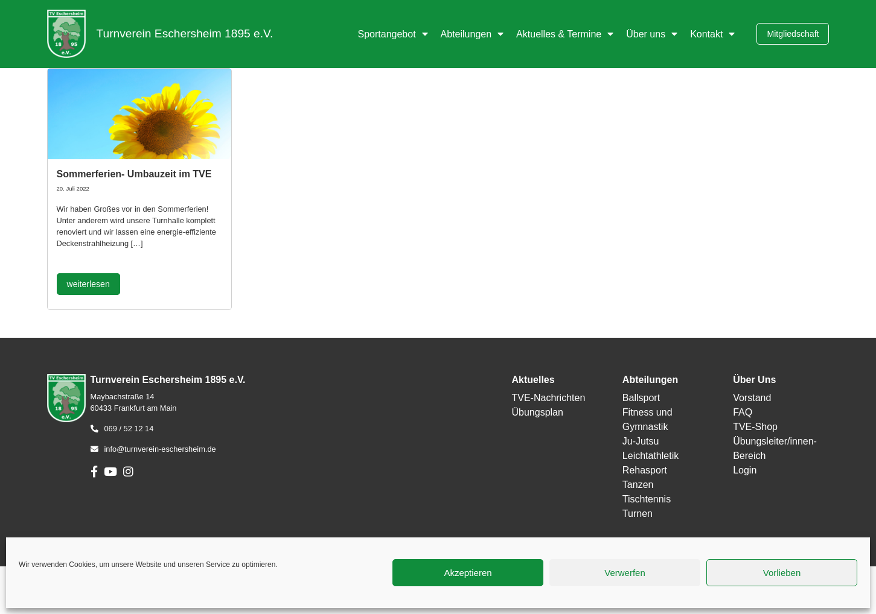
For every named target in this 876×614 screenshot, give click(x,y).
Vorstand (752, 398)
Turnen (637, 513)
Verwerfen (624, 573)
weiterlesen (88, 284)
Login (744, 470)
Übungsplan (537, 412)
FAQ (742, 412)
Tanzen (638, 484)
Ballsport (641, 398)
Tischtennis (646, 499)
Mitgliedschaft (793, 34)
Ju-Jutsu (640, 441)
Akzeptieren (467, 573)
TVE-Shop (755, 427)
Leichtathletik (650, 456)
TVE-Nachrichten (548, 398)
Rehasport (644, 470)
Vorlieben (782, 573)
